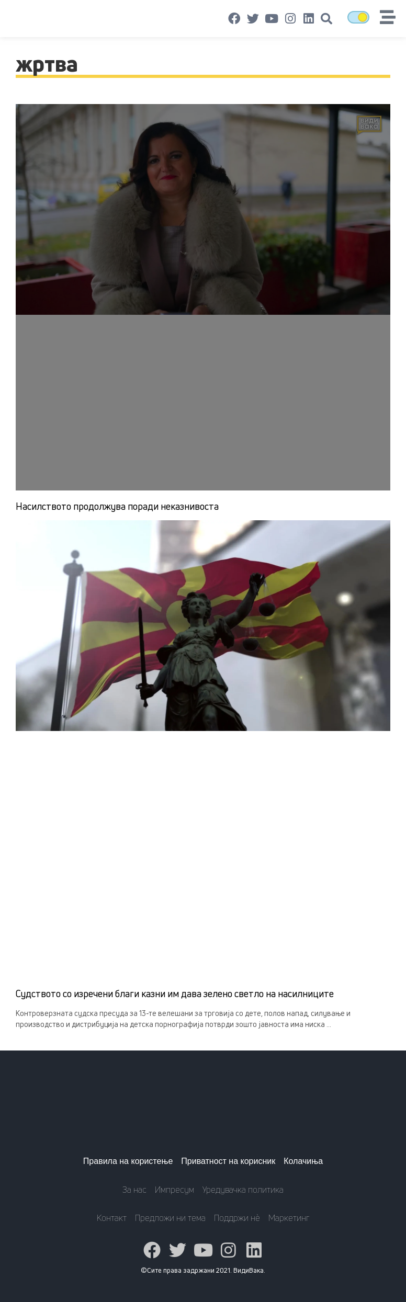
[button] (326, 18)
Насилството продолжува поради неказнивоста (117, 506)
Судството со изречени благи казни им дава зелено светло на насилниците (175, 993)
